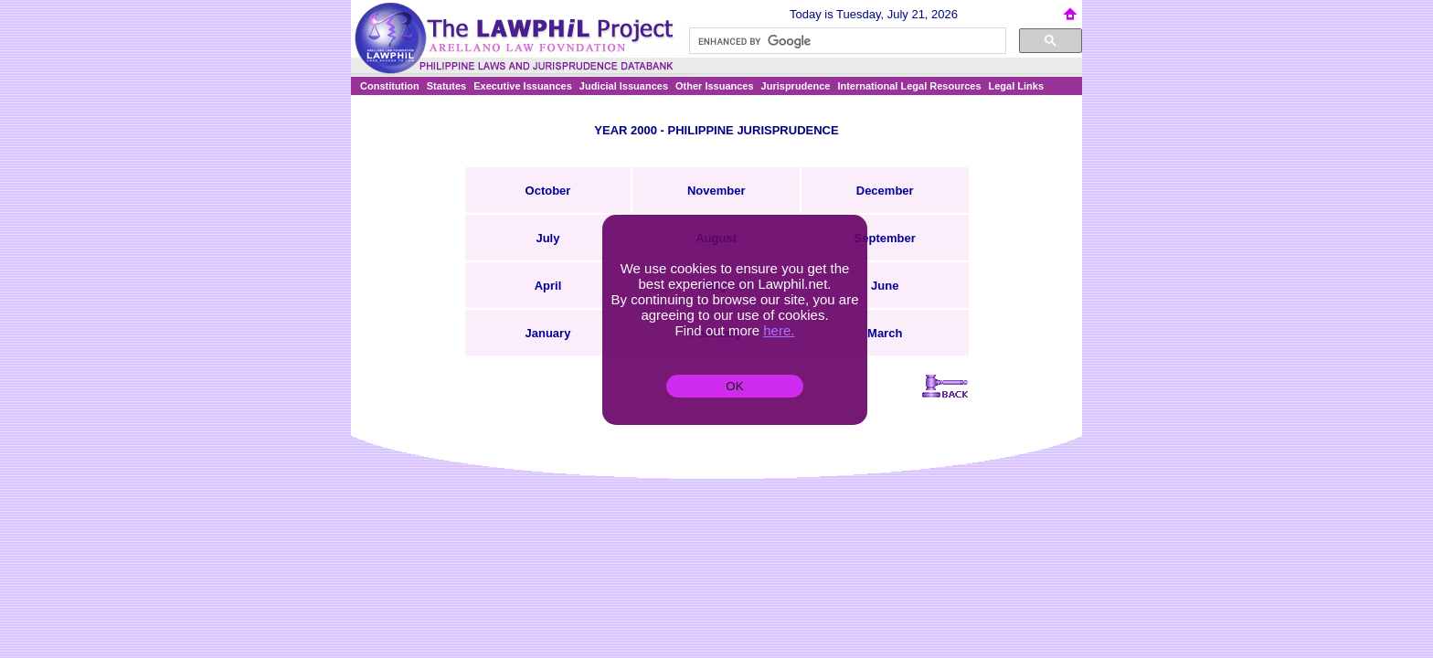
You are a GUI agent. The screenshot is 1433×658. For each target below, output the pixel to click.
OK (734, 386)
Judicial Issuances (623, 85)
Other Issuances (714, 85)
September (885, 238)
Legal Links (1017, 85)
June (884, 285)
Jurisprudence (796, 85)
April (548, 285)
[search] (845, 41)
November (716, 190)
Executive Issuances (522, 85)
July (547, 238)
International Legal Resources (909, 85)
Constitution (389, 85)
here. (778, 330)
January (548, 333)
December (885, 190)
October (548, 190)
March (884, 333)
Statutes (446, 85)
